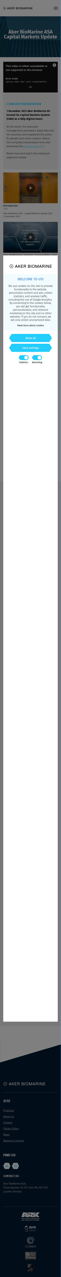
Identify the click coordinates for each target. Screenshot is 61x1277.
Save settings (30, 347)
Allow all (30, 338)
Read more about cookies (30, 325)
